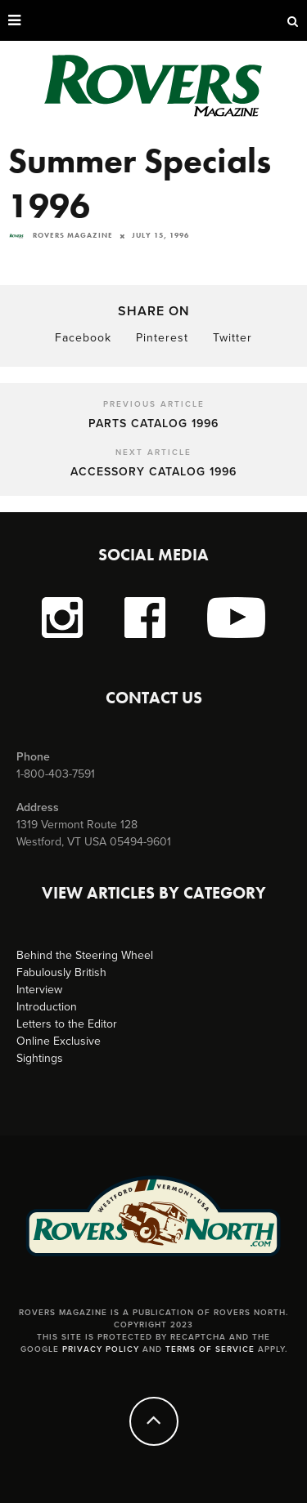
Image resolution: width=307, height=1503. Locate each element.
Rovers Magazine (60, 235)
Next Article (153, 452)
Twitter (232, 338)
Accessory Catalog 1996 (153, 472)
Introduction (46, 1007)
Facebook (83, 338)
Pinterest (162, 338)
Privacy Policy (100, 1349)
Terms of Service (210, 1349)
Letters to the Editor (66, 1024)
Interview (39, 990)
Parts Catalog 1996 (153, 423)
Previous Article (154, 404)
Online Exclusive (58, 1041)
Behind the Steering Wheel (84, 955)
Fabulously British (61, 972)
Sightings (39, 1058)
